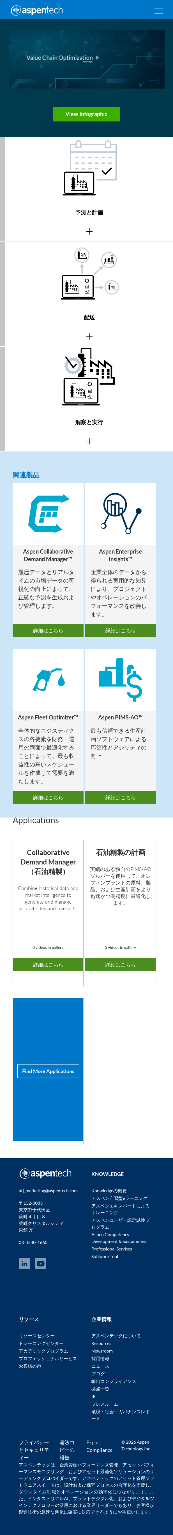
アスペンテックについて (116, 1335)
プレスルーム (104, 1404)
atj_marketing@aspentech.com (48, 1190)
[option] (48, 560)
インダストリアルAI (48, 1498)
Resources (101, 1343)
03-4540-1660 (33, 1242)
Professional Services (111, 1248)
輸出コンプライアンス (113, 1381)
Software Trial (104, 1256)
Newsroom (102, 1350)
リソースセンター (37, 1335)
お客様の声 (30, 1366)
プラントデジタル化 (93, 1498)
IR (93, 1396)
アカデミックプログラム (43, 1350)
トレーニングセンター (41, 1343)
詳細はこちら (48, 630)
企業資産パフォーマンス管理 (88, 1464)
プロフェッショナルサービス (48, 1358)
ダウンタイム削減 (37, 1491)
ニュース (100, 1366)
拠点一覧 (100, 1388)
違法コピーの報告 (67, 1449)
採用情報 (100, 1358)
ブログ (98, 1373)
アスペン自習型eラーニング (119, 1198)
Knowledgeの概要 (109, 1190)
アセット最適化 (98, 1471)
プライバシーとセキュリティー (34, 1449)
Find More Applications (48, 1071)
